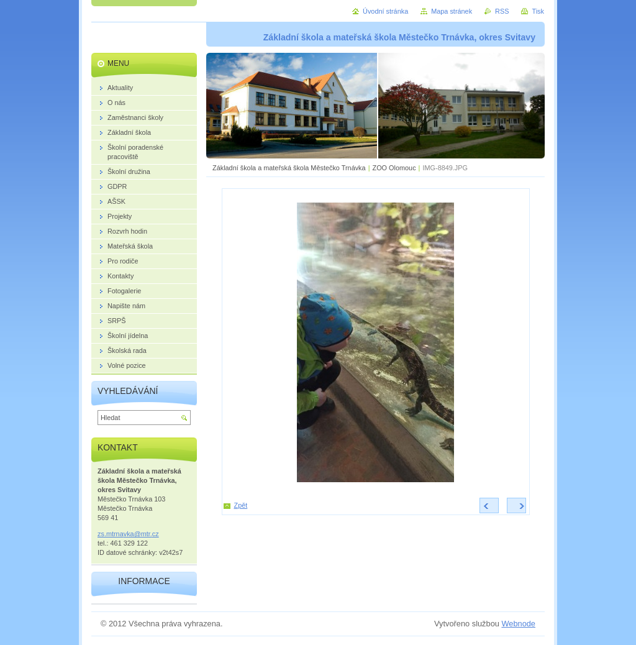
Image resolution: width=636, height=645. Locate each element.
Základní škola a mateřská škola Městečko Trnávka (289, 168)
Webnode (518, 623)
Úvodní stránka (385, 11)
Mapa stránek (451, 11)
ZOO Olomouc (394, 168)
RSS (502, 11)
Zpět (241, 505)
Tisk (538, 11)
